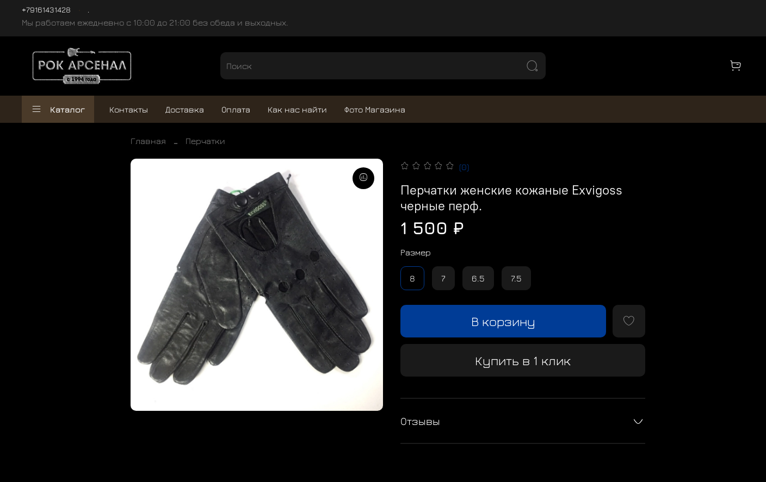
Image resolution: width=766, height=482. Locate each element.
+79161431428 (46, 9)
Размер (415, 252)
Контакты (128, 109)
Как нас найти (297, 109)
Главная (148, 141)
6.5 (478, 278)
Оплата (235, 109)
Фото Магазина (374, 109)
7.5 (516, 278)
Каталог (58, 109)
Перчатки (205, 141)
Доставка (184, 109)
